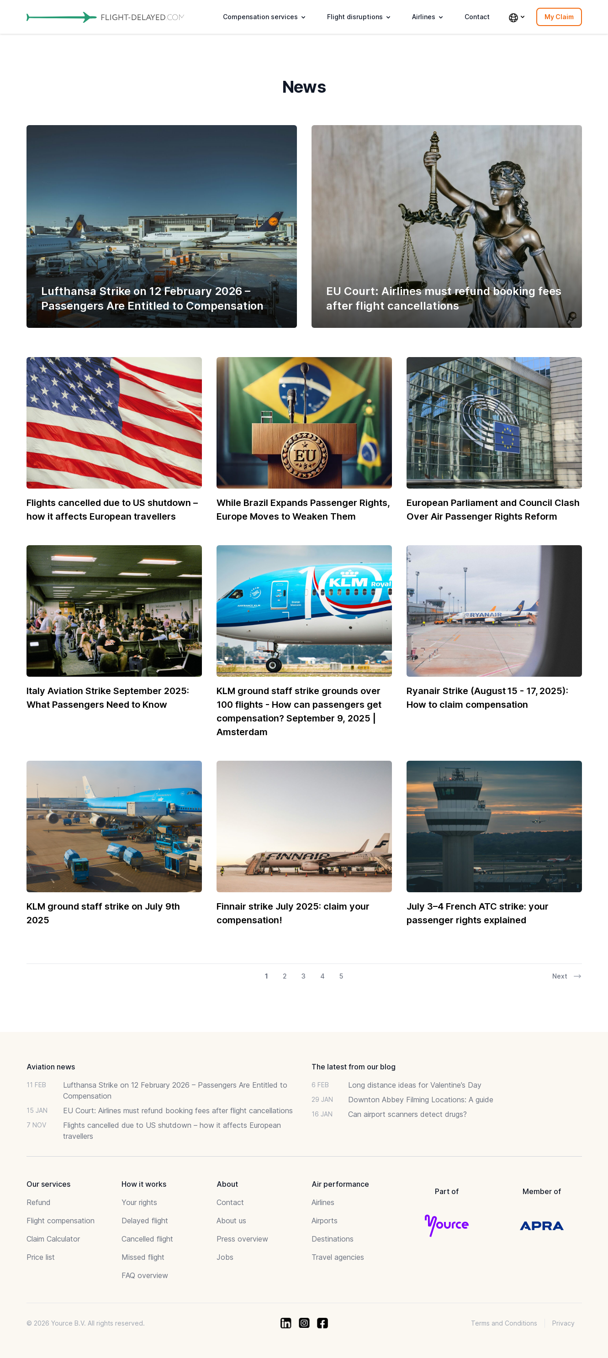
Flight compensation (60, 1220)
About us (231, 1220)
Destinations (333, 1238)
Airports (325, 1220)
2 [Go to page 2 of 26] (285, 976)
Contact (477, 17)
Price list (40, 1257)
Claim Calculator (53, 1238)
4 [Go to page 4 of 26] (322, 976)
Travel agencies (338, 1257)
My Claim (559, 17)
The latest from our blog (354, 1066)
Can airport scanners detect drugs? (407, 1114)
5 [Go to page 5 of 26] (341, 976)
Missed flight (143, 1257)
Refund (38, 1202)
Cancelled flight (147, 1238)
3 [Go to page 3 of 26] (303, 976)
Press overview (242, 1238)
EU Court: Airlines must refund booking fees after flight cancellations (178, 1110)
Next (567, 976)
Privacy (563, 1323)
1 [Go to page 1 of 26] (266, 976)
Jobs (225, 1257)
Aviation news (50, 1066)
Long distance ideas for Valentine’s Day (414, 1085)
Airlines (323, 1202)
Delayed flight (145, 1220)
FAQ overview (145, 1275)
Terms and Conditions (504, 1323)
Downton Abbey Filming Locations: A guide (420, 1099)
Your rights (139, 1202)
